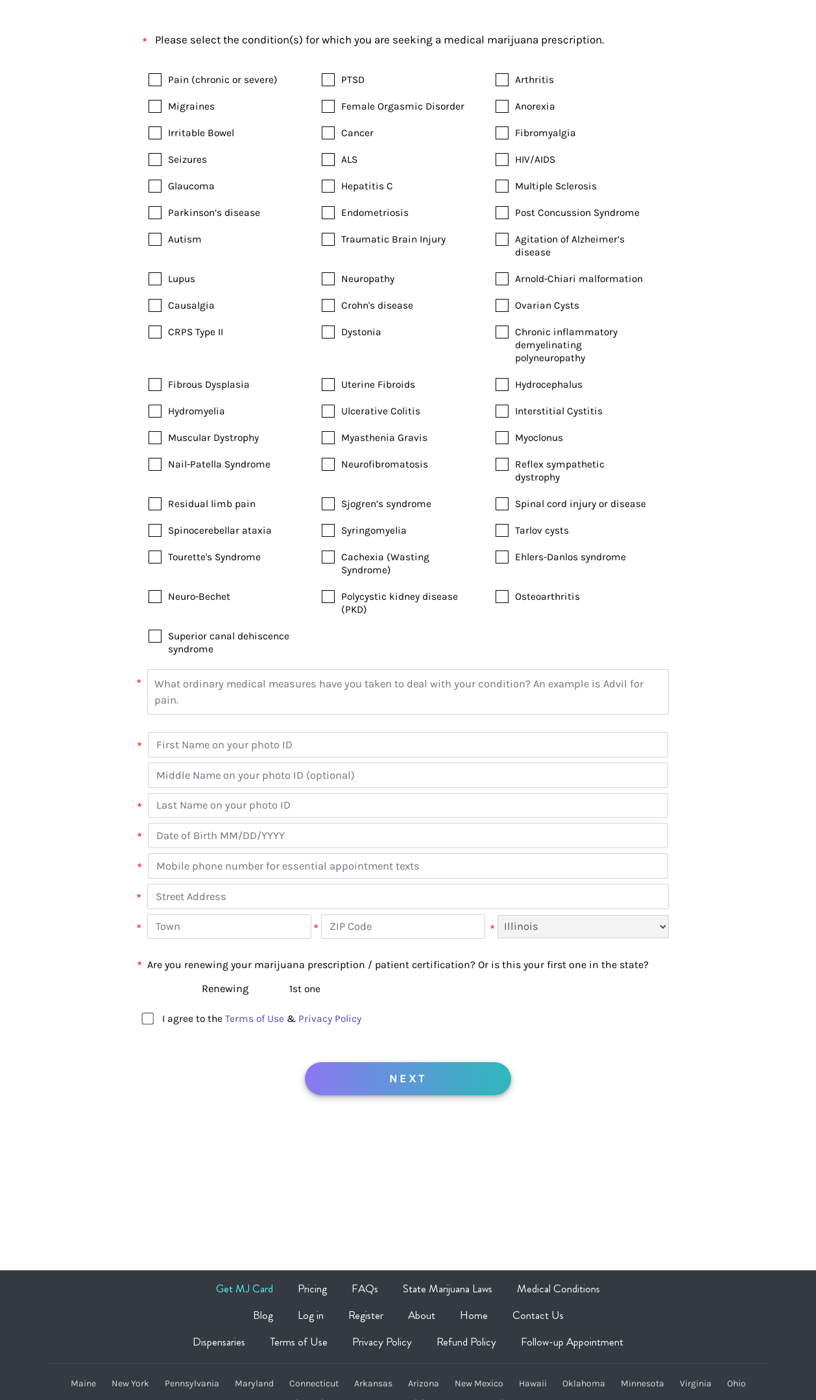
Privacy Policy (329, 1019)
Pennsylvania (192, 1383)
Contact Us (538, 1315)
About (421, 1315)
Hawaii (533, 1383)
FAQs (365, 1288)
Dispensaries (219, 1341)
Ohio (736, 1383)
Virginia (696, 1383)
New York (130, 1383)
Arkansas (373, 1383)
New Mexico (479, 1383)
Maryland (254, 1383)
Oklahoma (583, 1383)
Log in (311, 1315)
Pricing (312, 1288)
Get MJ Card (244, 1288)
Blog (263, 1315)
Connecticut (314, 1383)
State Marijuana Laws (447, 1288)
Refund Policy (466, 1341)
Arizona (423, 1383)
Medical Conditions (558, 1288)
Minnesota (642, 1383)
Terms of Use (254, 1019)
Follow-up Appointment (572, 1341)
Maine (83, 1383)
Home (474, 1315)
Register (365, 1315)
